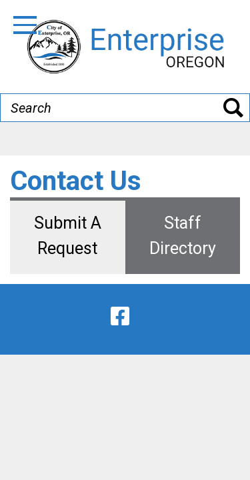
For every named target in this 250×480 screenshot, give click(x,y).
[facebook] (120, 316)
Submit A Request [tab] (67, 235)
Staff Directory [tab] (182, 235)
